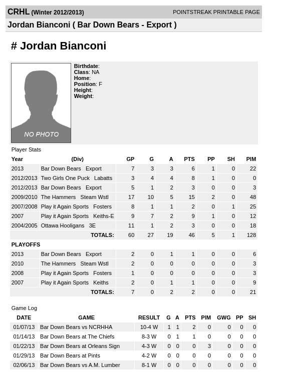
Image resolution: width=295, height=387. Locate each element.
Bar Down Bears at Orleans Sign (80, 346)
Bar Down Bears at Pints (70, 355)
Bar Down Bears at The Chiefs (77, 337)
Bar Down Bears (62, 169)
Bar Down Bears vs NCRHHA (76, 327)
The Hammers (59, 197)
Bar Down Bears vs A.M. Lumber (80, 365)
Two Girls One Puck (66, 178)
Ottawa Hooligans (63, 225)
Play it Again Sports (65, 207)
